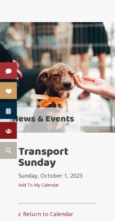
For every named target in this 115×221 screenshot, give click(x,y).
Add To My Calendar (38, 185)
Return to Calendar (48, 214)
